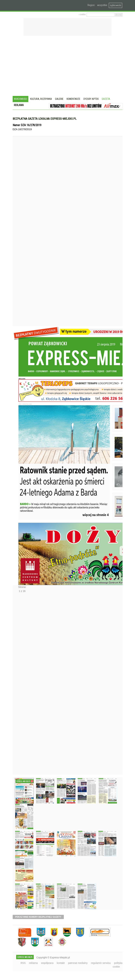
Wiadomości (20, 99)
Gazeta (106, 99)
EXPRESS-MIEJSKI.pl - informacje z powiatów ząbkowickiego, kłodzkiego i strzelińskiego (37, 5)
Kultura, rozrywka (41, 99)
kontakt (61, 963)
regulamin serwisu (101, 963)
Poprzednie (20, 238)
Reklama (19, 105)
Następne (20, 685)
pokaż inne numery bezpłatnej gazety (38, 917)
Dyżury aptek (91, 99)
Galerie (59, 99)
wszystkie (102, 5)
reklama (33, 963)
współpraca (47, 963)
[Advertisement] (68, 66)
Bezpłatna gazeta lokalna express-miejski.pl (44, 118)
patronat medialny (78, 963)
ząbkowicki (115, 5)
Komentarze (73, 99)
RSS (23, 963)
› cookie (82, 14)
